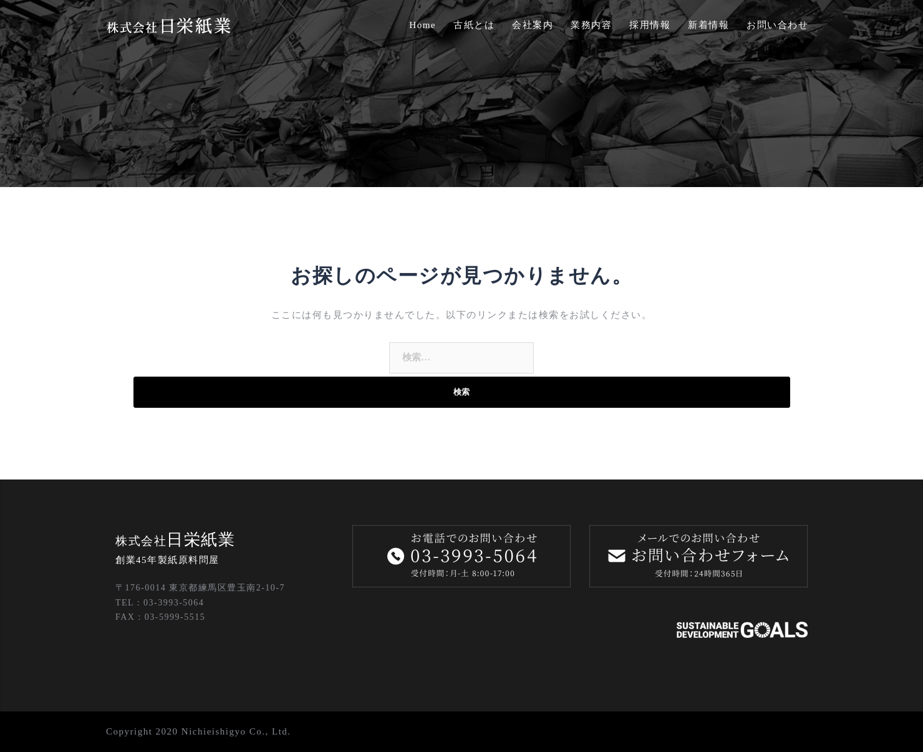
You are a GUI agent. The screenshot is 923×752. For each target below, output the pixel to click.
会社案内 (532, 25)
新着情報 (708, 25)
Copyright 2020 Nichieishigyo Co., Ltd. (198, 731)
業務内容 (591, 25)
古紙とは (474, 25)
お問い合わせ (777, 25)
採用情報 (649, 25)
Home (422, 25)
